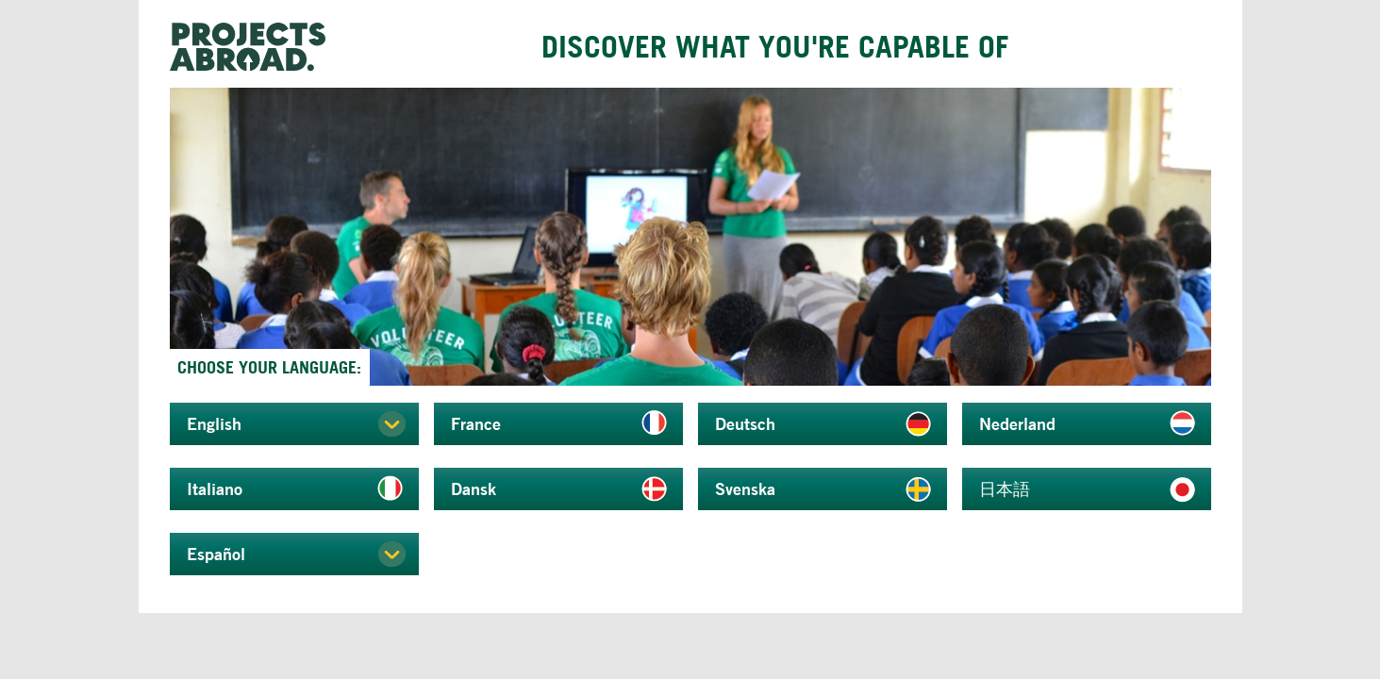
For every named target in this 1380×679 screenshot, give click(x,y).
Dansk (473, 488)
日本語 (1004, 488)
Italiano (214, 488)
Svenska (745, 488)
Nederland (1017, 423)
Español (216, 553)
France (476, 423)
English (214, 423)
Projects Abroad (255, 47)
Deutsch (745, 423)
